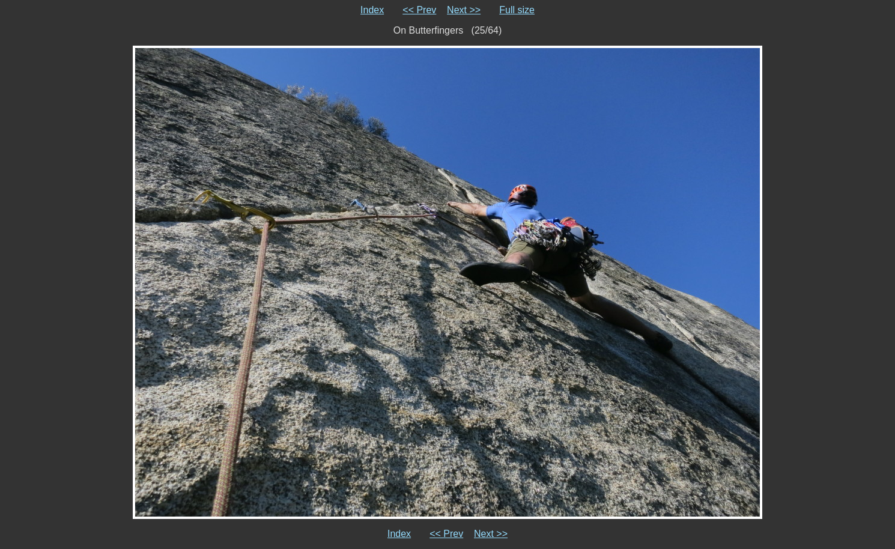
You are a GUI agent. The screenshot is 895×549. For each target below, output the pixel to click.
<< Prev (419, 10)
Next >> (464, 10)
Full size (517, 10)
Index (372, 10)
